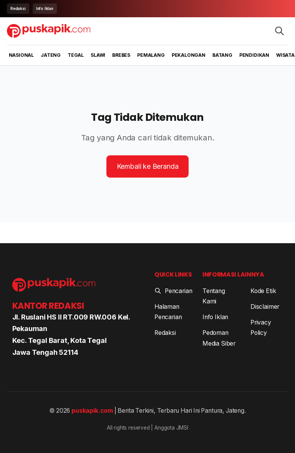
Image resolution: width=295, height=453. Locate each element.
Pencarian (173, 291)
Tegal (76, 55)
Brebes (121, 55)
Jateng (51, 55)
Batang (222, 55)
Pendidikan (254, 55)
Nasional (21, 55)
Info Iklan (44, 8)
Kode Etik (263, 291)
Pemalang (151, 55)
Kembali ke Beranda (148, 166)
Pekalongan (189, 55)
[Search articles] (279, 31)
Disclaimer (264, 306)
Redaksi (18, 8)
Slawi (98, 55)
